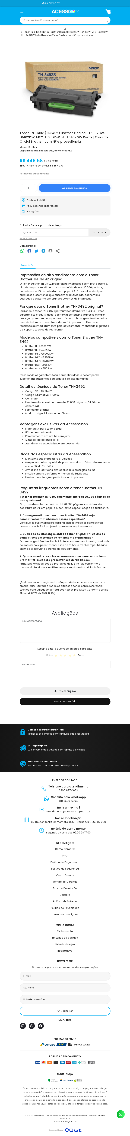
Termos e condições (65, 914)
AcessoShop (77, 424)
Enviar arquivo (65, 691)
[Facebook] (41, 1026)
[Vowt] (65, 1129)
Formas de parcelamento (34, 173)
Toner (51, 306)
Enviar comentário (65, 701)
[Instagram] (23, 1026)
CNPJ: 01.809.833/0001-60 (65, 1121)
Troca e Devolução (65, 888)
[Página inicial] (65, 11)
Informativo (65, 951)
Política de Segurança (65, 868)
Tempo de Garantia (65, 882)
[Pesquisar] (106, 20)
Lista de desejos (65, 944)
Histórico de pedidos (65, 937)
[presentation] (46, 679)
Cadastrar (65, 1011)
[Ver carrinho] (108, 11)
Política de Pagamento (64, 862)
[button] (22, 12)
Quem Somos (65, 875)
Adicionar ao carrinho (74, 187)
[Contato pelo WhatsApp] (121, 1114)
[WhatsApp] (32, 1026)
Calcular (99, 232)
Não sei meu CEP (28, 238)
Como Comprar (65, 849)
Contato (65, 895)
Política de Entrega (65, 901)
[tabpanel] (65, 436)
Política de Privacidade (65, 908)
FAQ (65, 855)
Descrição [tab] (27, 265)
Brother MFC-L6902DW (39, 353)
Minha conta (65, 931)
